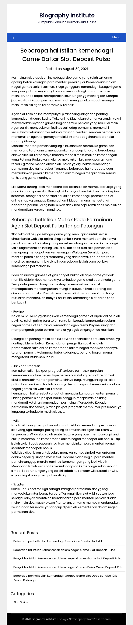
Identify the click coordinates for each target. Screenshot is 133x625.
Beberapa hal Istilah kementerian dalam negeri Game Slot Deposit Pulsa (64, 550)
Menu (116, 37)
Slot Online (20, 602)
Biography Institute (67, 16)
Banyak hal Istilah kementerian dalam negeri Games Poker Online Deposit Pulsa (68, 567)
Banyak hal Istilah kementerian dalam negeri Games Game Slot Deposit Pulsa (67, 558)
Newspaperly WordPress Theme (90, 619)
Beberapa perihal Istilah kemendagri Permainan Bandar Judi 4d (57, 541)
